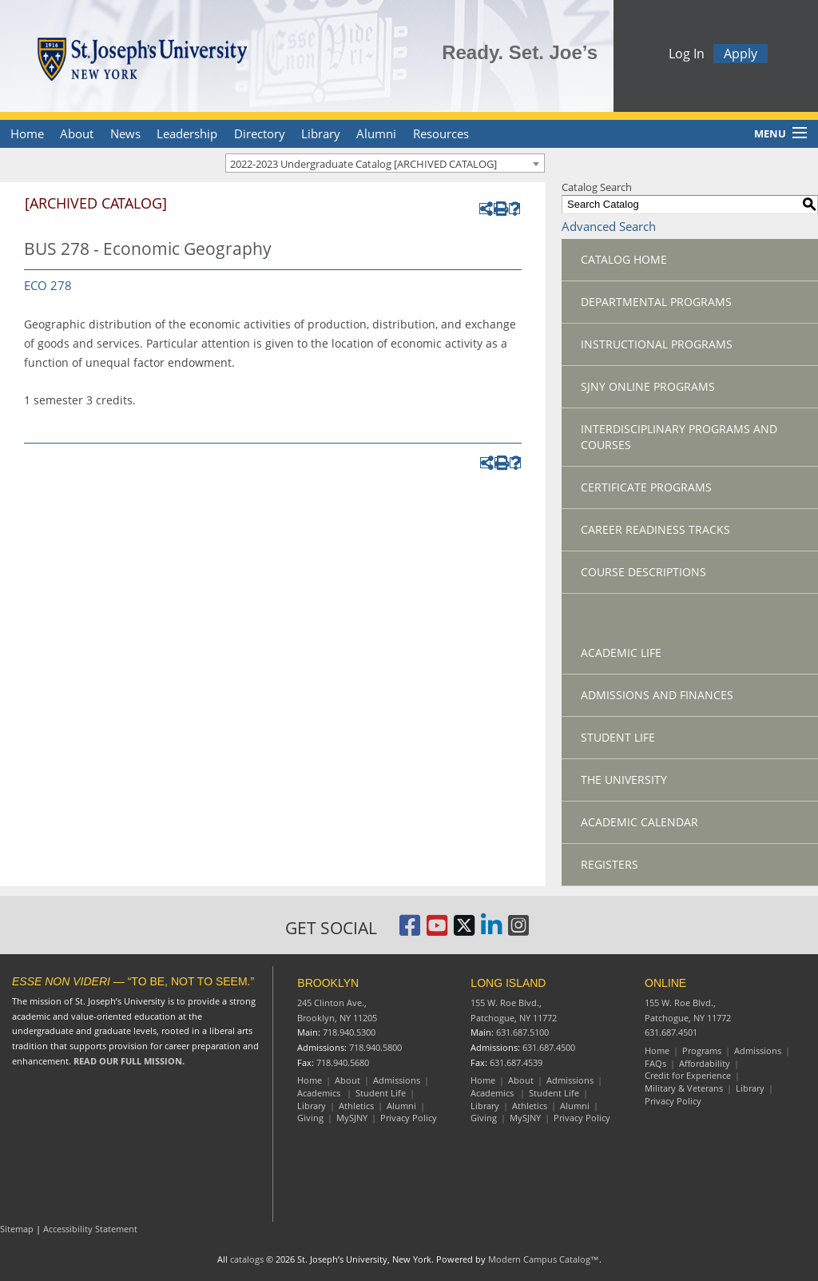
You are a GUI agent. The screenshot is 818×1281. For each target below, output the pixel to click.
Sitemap (17, 1229)
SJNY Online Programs (648, 386)
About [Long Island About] (521, 1080)
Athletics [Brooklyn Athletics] (356, 1106)
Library (320, 133)
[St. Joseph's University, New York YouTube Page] (437, 930)
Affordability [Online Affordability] (704, 1063)
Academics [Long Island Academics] (493, 1093)
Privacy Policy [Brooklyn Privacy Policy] (408, 1118)
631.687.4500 (548, 1047)
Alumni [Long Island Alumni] (575, 1106)
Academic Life (621, 652)
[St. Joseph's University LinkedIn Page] (491, 930)
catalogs (247, 1259)
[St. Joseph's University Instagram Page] (518, 930)
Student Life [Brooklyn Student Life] (380, 1093)
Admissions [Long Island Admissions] (570, 1080)
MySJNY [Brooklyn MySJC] (351, 1118)
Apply (740, 56)
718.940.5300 (349, 1032)
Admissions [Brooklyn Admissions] (396, 1080)
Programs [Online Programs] (701, 1050)
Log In (687, 56)
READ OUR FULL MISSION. (129, 1061)
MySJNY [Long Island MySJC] (525, 1118)
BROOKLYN (328, 983)
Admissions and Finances (657, 694)
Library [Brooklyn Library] (311, 1106)
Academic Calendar (639, 821)
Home (27, 133)
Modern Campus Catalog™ (543, 1259)
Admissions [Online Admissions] (757, 1050)
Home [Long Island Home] (483, 1080)
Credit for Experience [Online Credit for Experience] (688, 1075)
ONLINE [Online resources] (665, 983)
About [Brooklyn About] (347, 1080)
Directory (259, 133)
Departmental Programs (656, 301)
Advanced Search (609, 226)
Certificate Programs (646, 487)
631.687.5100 (522, 1032)
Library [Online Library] (750, 1088)
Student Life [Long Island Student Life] (554, 1093)
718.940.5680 (342, 1062)
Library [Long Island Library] (485, 1106)
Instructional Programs (657, 344)
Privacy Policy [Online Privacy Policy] (673, 1101)
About (76, 133)
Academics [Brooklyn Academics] (320, 1093)
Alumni (376, 133)
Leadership (187, 133)
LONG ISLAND (508, 983)
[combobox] (385, 163)
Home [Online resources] (657, 1050)
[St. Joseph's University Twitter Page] (464, 930)
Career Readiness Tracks (655, 529)
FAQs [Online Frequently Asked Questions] (655, 1063)
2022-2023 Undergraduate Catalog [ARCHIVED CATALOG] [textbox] (363, 164)
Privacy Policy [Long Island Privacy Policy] (582, 1118)
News (125, 133)
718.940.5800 (375, 1047)
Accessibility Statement (90, 1229)
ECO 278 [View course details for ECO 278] (48, 285)
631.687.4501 (671, 1032)
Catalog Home (624, 259)
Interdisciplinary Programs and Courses (679, 436)
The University (624, 779)
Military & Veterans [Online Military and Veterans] (684, 1088)
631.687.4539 (516, 1062)
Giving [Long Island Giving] (484, 1118)
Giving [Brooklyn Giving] (310, 1118)
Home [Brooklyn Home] (309, 1080)
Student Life (618, 737)
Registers (609, 864)
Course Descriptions (643, 571)
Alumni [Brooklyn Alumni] (401, 1106)
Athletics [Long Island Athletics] (529, 1106)
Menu (770, 133)
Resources (441, 133)
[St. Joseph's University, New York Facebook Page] (409, 930)
